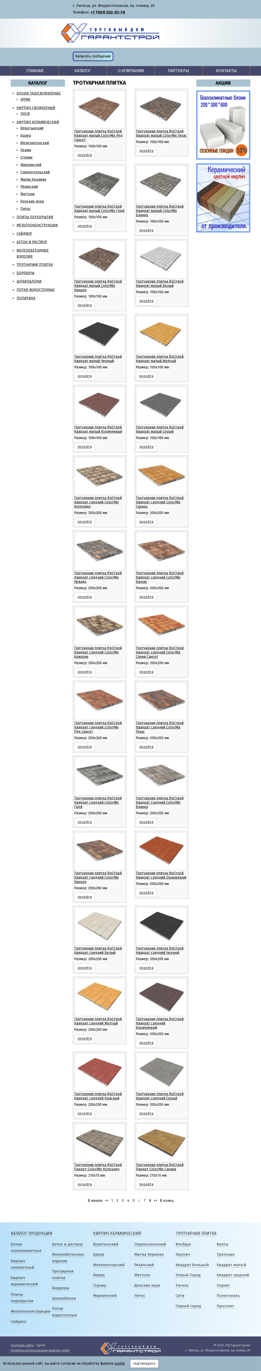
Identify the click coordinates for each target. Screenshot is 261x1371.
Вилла (222, 1244)
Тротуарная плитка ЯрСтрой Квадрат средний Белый (98, 950)
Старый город (188, 1306)
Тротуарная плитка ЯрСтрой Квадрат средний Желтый (98, 1021)
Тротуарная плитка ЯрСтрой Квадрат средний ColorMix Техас (160, 727)
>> (155, 1200)
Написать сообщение (93, 56)
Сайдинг (24, 233)
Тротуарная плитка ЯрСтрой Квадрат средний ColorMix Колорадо (98, 502)
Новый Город (188, 1275)
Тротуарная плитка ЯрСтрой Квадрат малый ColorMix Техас (161, 133)
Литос (25, 209)
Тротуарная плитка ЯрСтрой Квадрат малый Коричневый (98, 429)
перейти (84, 155)
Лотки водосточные (36, 290)
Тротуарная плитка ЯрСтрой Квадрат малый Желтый (160, 358)
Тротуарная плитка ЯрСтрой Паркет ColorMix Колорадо (98, 1167)
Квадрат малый (231, 1265)
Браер (25, 135)
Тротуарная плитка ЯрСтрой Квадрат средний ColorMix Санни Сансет (160, 652)
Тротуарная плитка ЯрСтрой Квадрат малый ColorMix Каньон (98, 285)
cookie (119, 1363)
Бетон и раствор (32, 242)
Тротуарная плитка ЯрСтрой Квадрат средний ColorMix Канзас (160, 577)
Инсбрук (183, 1244)
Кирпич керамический (38, 122)
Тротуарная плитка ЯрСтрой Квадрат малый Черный (98, 358)
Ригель (182, 1285)
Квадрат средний (233, 1275)
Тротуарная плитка (35, 264)
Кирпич (183, 1254)
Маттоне (27, 194)
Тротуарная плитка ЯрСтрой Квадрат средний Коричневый (160, 1023)
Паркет (223, 1285)
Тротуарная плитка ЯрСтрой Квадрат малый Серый (160, 429)
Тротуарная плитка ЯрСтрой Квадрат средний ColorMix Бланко (160, 802)
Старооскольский (35, 172)
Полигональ (228, 1295)
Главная (34, 70)
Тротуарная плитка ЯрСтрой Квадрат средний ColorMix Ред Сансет (98, 727)
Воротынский (31, 128)
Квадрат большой (192, 1265)
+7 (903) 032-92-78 (107, 12)
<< (107, 1200)
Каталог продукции (31, 1233)
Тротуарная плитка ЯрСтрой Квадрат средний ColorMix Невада (98, 577)
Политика (26, 298)
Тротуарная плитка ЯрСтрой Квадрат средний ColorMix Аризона (98, 652)
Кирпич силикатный (36, 108)
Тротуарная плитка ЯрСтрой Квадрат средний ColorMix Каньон (98, 877)
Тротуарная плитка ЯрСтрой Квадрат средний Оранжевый (161, 875)
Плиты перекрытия (35, 217)
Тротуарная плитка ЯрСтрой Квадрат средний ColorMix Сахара (160, 502)
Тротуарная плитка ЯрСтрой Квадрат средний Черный (160, 950)
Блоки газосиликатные (39, 93)
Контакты (226, 70)
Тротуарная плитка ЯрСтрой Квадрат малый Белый (160, 283)
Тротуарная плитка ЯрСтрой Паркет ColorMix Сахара (160, 1167)
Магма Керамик (33, 179)
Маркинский (30, 165)
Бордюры (25, 273)
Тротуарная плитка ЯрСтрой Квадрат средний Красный (98, 1096)
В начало (95, 1200)
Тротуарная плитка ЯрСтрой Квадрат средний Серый (160, 1096)
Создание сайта (22, 1345)
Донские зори (32, 201)
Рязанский (29, 186)
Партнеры (178, 70)
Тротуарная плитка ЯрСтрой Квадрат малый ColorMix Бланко (160, 210)
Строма (26, 157)
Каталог (82, 70)
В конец (167, 1200)
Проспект (225, 1306)
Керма (25, 150)
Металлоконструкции (37, 225)
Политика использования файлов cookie (40, 1350)
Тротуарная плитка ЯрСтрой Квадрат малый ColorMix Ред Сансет (98, 135)
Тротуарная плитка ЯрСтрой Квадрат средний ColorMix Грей (98, 802)
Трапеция (226, 1254)
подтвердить (144, 1363)
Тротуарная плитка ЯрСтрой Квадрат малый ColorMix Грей (99, 208)
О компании (131, 70)
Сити (180, 1295)
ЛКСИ (25, 114)
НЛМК (25, 99)
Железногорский (34, 143)
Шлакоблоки (29, 281)
